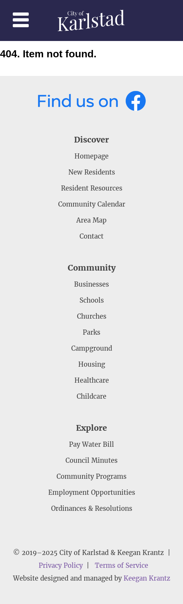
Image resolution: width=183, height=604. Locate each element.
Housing (91, 364)
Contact (91, 236)
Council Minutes (91, 460)
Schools (92, 300)
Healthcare (91, 380)
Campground (91, 348)
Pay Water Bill (91, 444)
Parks (91, 332)
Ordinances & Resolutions (91, 508)
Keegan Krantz (147, 578)
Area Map (91, 220)
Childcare (91, 396)
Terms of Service (121, 565)
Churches (91, 316)
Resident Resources (91, 188)
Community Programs (91, 476)
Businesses (91, 284)
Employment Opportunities (91, 492)
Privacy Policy (61, 565)
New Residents (91, 172)
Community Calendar (91, 204)
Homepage (91, 156)
